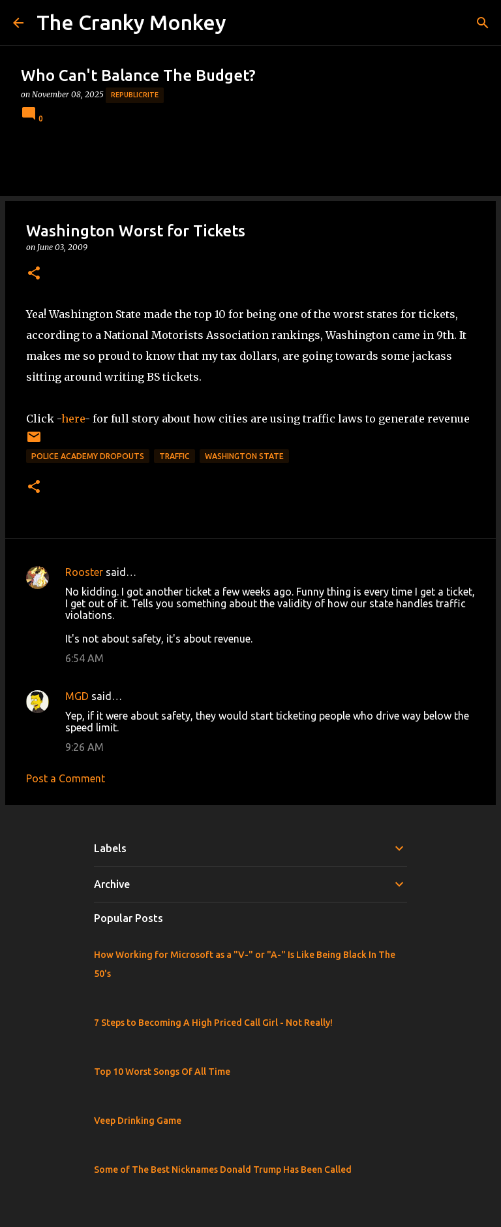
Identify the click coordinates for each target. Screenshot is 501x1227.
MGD (77, 696)
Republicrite (135, 95)
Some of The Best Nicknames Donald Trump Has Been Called (223, 1169)
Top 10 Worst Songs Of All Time (162, 1071)
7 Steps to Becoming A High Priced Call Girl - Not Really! (213, 1022)
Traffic (174, 456)
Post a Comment (65, 778)
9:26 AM (84, 747)
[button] (34, 274)
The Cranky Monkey (131, 22)
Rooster (84, 572)
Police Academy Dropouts (87, 456)
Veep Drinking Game (137, 1120)
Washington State (244, 456)
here (73, 418)
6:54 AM (84, 658)
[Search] (483, 23)
